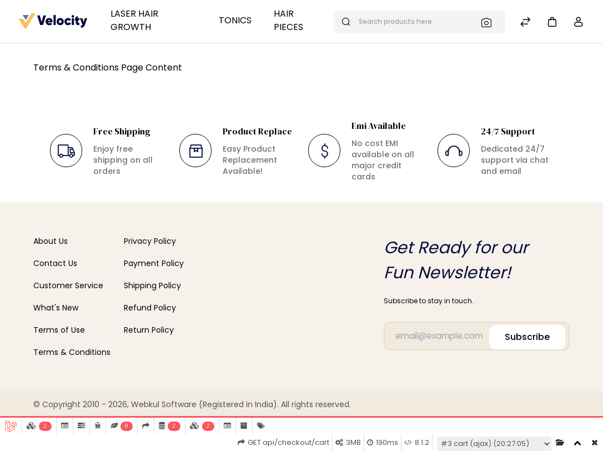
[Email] (470, 334)
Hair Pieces (288, 20)
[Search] (490, 22)
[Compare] (525, 23)
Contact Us (55, 263)
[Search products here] (419, 21)
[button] (552, 21)
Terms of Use (59, 329)
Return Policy (149, 329)
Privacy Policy (150, 241)
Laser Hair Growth (134, 20)
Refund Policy (150, 307)
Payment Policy (154, 263)
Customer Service (68, 285)
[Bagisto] (53, 21)
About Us (50, 241)
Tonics (235, 20)
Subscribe (527, 333)
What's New (55, 307)
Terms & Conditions (71, 352)
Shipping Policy (152, 285)
